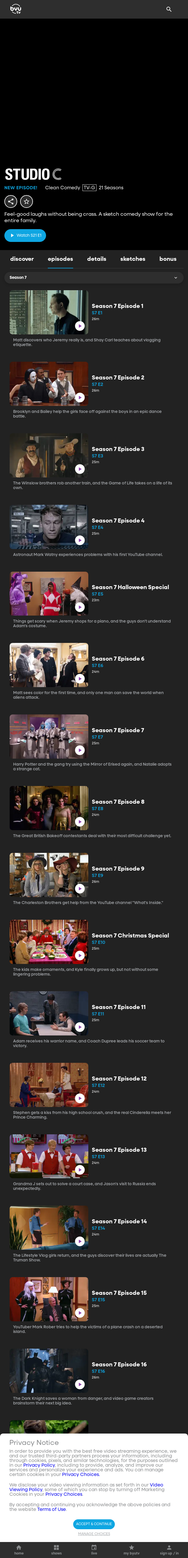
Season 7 (94, 277)
